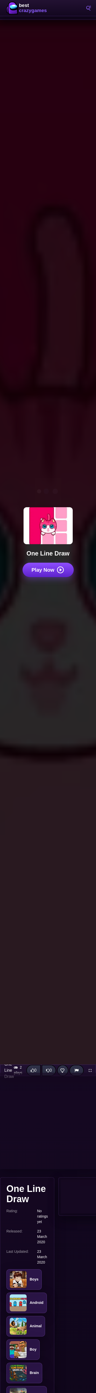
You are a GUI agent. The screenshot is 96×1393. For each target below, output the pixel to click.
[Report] (76, 1070)
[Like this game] (33, 1070)
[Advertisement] (48, 1121)
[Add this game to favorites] (62, 1070)
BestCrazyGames (28, 8)
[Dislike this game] (49, 1070)
